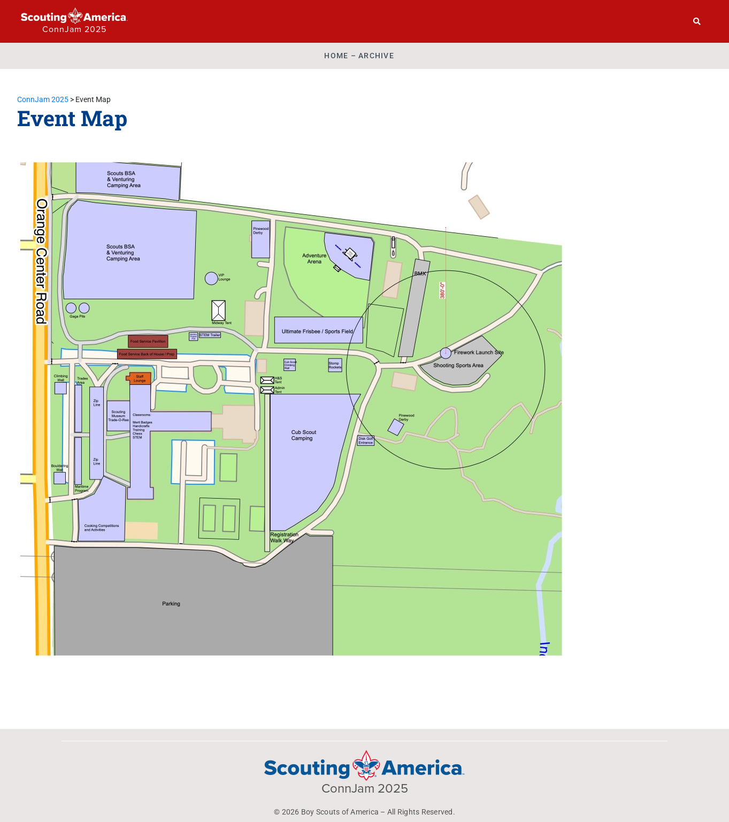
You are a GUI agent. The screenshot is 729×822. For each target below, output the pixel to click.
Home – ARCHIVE (359, 55)
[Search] (697, 21)
